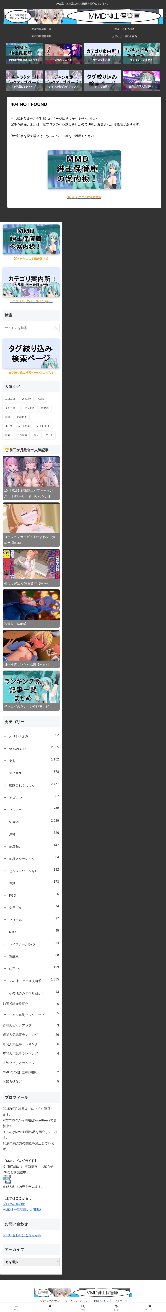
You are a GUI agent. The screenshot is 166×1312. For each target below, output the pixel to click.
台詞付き (22, 417)
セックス (29, 407)
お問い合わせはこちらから (22, 1235)
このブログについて (50, 1301)
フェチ (49, 435)
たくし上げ (43, 426)
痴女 (36, 435)
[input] (31, 328)
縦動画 (45, 407)
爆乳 (7, 435)
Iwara (41, 398)
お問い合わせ (101, 1301)
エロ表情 (22, 435)
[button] (56, 328)
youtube (26, 398)
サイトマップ (119, 1301)
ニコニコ (10, 398)
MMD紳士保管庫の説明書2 (22, 1210)
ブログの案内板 (14, 1204)
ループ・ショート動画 (17, 426)
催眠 (7, 417)
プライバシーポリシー (77, 1301)
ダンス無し (11, 407)
